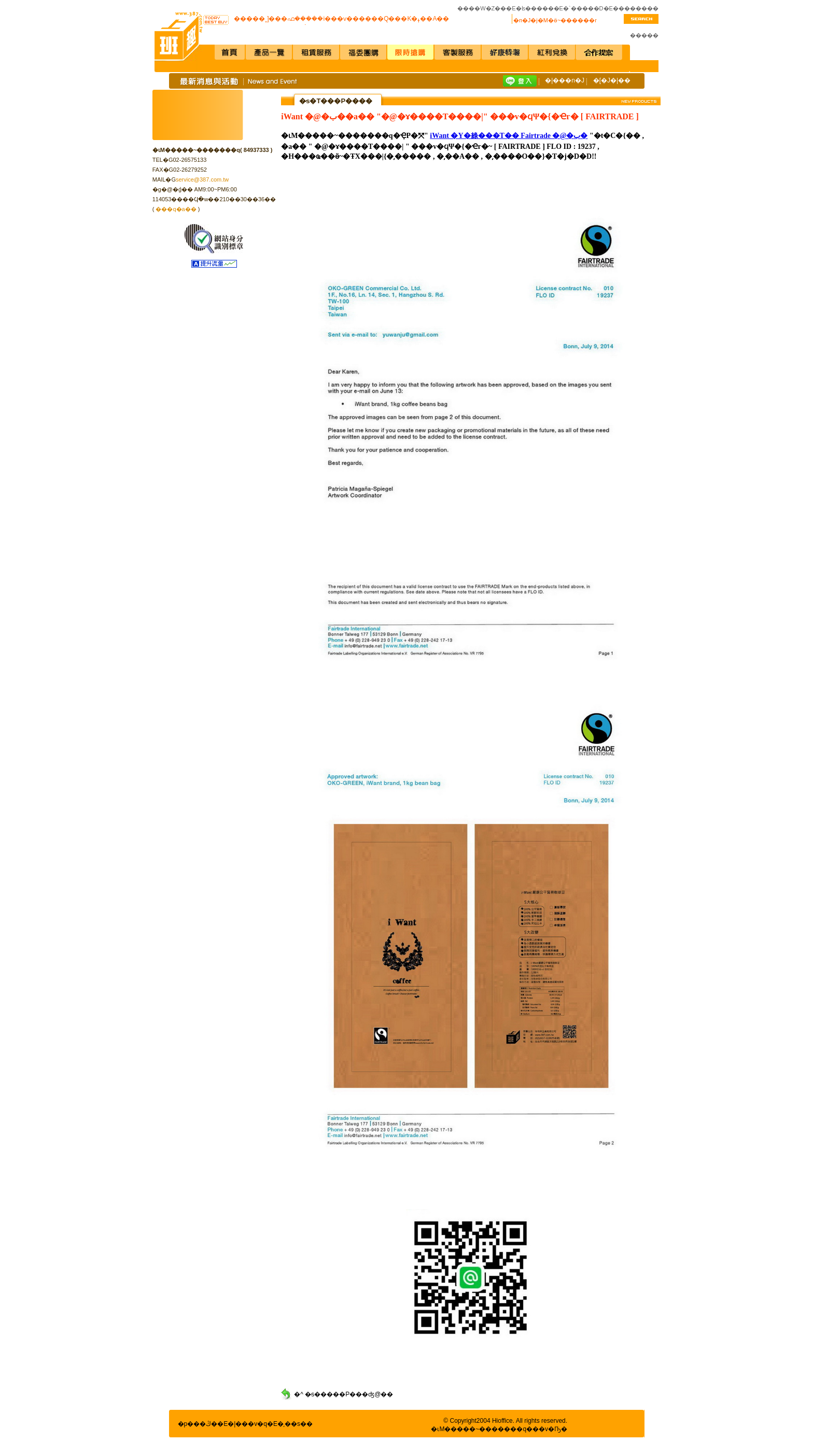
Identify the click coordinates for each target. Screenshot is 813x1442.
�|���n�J (564, 80)
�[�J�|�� (611, 80)
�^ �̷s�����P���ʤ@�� (343, 1394)
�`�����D (583, 8)
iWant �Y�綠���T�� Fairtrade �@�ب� (508, 136)
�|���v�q (247, 1423)
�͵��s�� (295, 1423)
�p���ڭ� (198, 1423)
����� (644, 35)
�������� (635, 8)
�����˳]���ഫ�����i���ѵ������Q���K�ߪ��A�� (341, 19)
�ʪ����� (535, 8)
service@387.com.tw (202, 179)
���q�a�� (176, 209)
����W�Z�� (481, 8)
